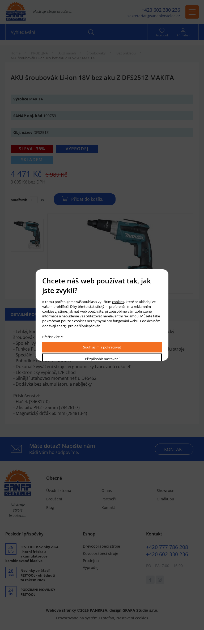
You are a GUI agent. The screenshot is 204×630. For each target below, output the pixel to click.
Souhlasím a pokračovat (102, 347)
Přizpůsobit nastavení (102, 358)
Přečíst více (51, 336)
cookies (118, 301)
